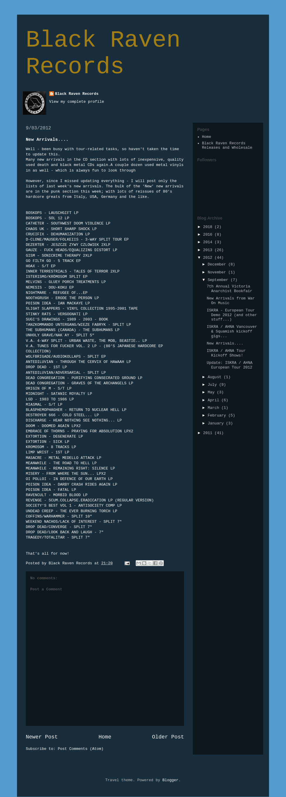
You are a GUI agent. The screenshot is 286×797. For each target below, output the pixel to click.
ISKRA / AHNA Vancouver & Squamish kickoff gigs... (232, 331)
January (217, 423)
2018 (209, 227)
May (212, 392)
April (215, 400)
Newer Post (42, 737)
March (215, 408)
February (218, 415)
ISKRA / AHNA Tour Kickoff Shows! (226, 353)
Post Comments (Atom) (80, 749)
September (219, 280)
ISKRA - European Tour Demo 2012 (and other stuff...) (232, 315)
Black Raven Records (103, 53)
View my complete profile (76, 102)
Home (104, 737)
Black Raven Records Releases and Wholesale (227, 145)
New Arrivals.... (225, 343)
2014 (209, 242)
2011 (209, 433)
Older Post (168, 737)
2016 (209, 234)
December (218, 264)
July (213, 385)
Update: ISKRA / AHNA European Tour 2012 (229, 365)
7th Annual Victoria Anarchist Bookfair (229, 288)
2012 (209, 258)
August (216, 377)
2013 (209, 250)
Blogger (170, 780)
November (218, 272)
